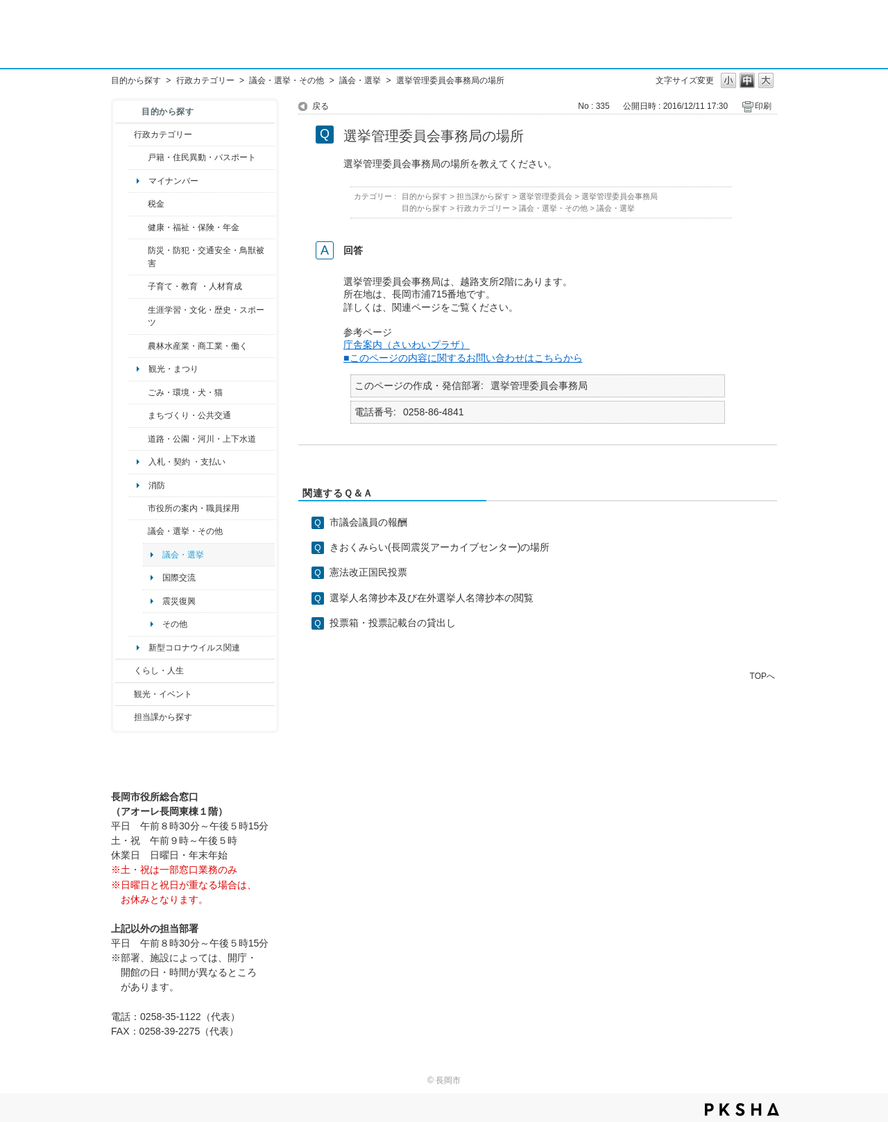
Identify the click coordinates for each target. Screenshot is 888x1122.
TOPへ (762, 675)
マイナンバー (173, 181)
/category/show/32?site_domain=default (138, 508)
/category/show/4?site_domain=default (138, 227)
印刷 (763, 106)
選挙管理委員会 (545, 196)
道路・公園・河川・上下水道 (202, 439)
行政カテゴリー (205, 80)
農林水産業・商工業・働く (198, 346)
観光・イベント (163, 694)
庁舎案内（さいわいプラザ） (406, 344)
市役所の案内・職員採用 (193, 508)
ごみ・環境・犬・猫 (185, 392)
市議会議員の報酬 (368, 522)
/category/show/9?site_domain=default (124, 717)
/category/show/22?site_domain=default (138, 392)
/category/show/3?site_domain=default (124, 134)
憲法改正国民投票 (368, 572)
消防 (156, 485)
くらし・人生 (159, 670)
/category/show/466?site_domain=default (138, 531)
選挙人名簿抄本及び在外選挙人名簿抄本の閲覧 (431, 597)
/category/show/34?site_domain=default (138, 346)
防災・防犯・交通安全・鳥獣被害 (206, 256)
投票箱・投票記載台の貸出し (393, 622)
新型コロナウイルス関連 (194, 648)
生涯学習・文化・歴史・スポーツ (206, 316)
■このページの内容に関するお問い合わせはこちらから (463, 357)
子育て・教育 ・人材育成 (194, 286)
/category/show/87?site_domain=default (138, 439)
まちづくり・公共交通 (189, 415)
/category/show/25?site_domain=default (138, 257)
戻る (320, 106)
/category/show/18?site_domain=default (124, 694)
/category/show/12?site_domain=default (124, 670)
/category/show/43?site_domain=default (138, 316)
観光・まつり (173, 369)
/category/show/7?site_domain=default (138, 157)
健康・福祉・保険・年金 (193, 227)
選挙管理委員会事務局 (619, 196)
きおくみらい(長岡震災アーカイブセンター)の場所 (439, 547)
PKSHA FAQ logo (742, 1110)
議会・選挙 (360, 80)
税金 (156, 204)
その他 (174, 624)
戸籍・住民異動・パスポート (202, 157)
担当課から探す (163, 717)
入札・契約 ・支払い (186, 462)
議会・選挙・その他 (286, 80)
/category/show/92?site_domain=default (138, 204)
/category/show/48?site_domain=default (138, 286)
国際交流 (179, 577)
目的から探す (136, 80)
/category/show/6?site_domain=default (138, 415)
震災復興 (179, 601)
